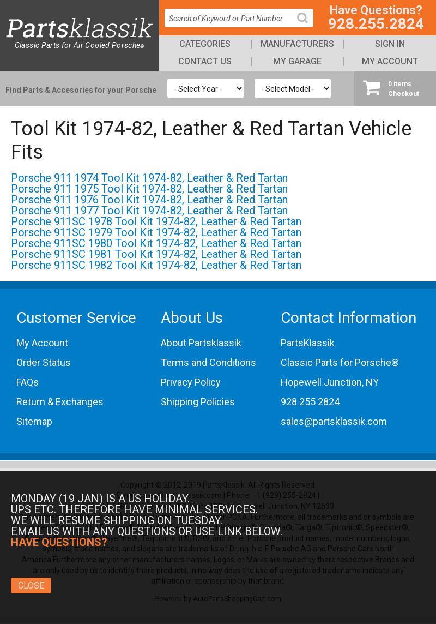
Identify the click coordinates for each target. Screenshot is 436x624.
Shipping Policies (198, 401)
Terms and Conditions (208, 362)
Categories (205, 44)
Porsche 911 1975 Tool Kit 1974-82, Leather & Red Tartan (149, 188)
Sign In (390, 44)
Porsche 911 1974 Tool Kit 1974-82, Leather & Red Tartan (149, 177)
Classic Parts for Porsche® (340, 362)
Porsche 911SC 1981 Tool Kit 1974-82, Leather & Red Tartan (156, 254)
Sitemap (34, 421)
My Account (390, 61)
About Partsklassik (201, 343)
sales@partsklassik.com (334, 421)
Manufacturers (297, 44)
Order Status (43, 362)
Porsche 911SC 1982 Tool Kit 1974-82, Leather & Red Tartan (156, 265)
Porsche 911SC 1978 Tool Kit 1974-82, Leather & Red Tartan (156, 221)
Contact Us (205, 61)
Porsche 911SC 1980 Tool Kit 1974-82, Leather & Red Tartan (156, 243)
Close (31, 585)
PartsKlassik (308, 343)
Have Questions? (59, 542)
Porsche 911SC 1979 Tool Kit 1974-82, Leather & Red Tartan (156, 232)
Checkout (395, 88)
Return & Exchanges (60, 401)
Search (306, 26)
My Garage (297, 61)
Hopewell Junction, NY (330, 382)
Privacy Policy (191, 382)
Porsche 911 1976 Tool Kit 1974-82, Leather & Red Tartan (149, 199)
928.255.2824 (376, 24)
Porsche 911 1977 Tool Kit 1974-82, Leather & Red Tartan (149, 210)
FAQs (27, 382)
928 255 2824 (310, 401)
